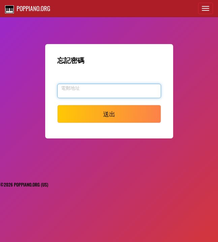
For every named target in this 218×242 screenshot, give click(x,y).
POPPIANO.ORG (27, 8)
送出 (109, 113)
